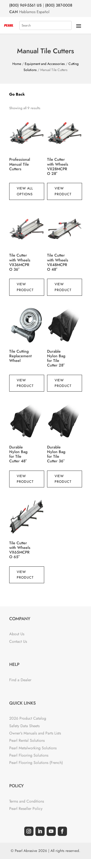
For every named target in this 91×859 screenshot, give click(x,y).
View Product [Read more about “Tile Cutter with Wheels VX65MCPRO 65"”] (25, 574)
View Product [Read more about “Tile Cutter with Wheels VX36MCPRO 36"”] (25, 287)
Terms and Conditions (26, 801)
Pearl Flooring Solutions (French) (36, 762)
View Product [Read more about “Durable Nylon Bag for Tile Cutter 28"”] (63, 383)
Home (16, 63)
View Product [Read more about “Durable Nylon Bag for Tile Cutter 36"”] (63, 479)
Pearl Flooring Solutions (28, 755)
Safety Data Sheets (24, 726)
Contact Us (18, 641)
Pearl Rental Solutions (27, 740)
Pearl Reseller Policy (25, 808)
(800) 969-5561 (22, 5)
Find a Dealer (20, 680)
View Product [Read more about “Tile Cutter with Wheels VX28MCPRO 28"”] (63, 191)
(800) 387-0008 (58, 5)
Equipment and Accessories (45, 63)
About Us (16, 634)
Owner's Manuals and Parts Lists (35, 733)
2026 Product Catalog (27, 718)
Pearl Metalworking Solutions (33, 748)
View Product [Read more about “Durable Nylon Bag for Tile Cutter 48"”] (25, 479)
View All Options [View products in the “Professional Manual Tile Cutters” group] (25, 191)
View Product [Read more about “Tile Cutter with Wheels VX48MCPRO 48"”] (63, 287)
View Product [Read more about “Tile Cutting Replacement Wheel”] (25, 383)
